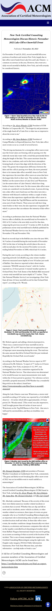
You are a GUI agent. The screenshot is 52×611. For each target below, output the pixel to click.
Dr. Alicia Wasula (25, 493)
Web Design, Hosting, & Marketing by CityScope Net (26, 606)
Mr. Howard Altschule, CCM (13, 471)
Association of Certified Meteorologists (28, 587)
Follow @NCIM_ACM (22, 599)
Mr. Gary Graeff (42, 495)
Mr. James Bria (8, 495)
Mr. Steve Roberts (40, 493)
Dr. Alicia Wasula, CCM (22, 125)
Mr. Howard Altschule (23, 495)
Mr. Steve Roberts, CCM (22, 139)
